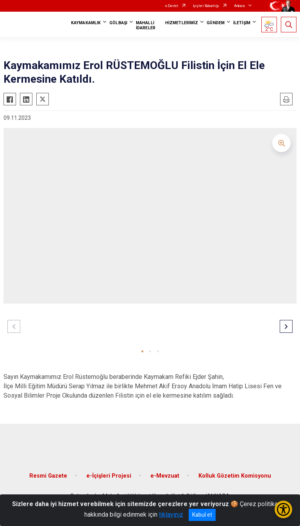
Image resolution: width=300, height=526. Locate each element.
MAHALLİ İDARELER (145, 25)
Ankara (239, 6)
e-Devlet (171, 6)
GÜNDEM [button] (216, 22)
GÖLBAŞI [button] (118, 22)
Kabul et (202, 515)
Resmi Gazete (48, 476)
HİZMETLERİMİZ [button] (181, 22)
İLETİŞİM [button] (241, 22)
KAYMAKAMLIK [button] (86, 22)
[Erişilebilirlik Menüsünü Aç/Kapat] (283, 509)
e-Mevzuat (164, 476)
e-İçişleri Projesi (108, 476)
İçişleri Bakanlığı (206, 6)
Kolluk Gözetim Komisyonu (234, 476)
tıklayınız (171, 514)
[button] (142, 351)
